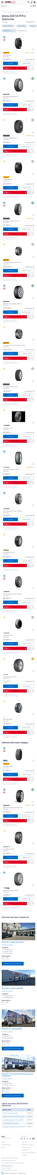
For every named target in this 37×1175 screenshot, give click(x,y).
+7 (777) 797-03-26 (7, 953)
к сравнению (29, 59)
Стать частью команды (29, 1152)
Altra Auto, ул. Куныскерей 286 (12, 988)
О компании (25, 1150)
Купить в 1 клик (26, 63)
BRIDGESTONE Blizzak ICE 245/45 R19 (13, 1116)
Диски (3, 1147)
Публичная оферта (6, 1168)
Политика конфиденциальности (9, 1170)
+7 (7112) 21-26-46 (7, 949)
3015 (34, 6)
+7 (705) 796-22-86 (7, 1038)
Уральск (4, 6)
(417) (32, 53)
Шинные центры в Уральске (9, 1158)
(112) (32, 805)
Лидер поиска (22, 1173)
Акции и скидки (26, 1147)
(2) (33, 135)
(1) (33, 467)
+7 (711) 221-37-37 (7, 1036)
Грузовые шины (6, 1144)
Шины (3, 1142)
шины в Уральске (8, 26)
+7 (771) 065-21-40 (7, 951)
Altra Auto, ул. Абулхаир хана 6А (13, 942)
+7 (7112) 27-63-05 (7, 995)
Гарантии (24, 1142)
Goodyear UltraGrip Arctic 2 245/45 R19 (14, 1127)
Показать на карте (7, 945)
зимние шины (21, 26)
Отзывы (24, 1155)
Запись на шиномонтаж (8, 1160)
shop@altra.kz (24, 1136)
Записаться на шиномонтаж (12, 963)
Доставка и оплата (27, 1144)
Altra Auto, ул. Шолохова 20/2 (12, 1029)
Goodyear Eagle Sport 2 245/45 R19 (12, 1120)
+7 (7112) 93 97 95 (7, 1083)
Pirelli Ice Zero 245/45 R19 (9, 1113)
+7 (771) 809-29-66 (7, 997)
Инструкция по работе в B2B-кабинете (12, 1163)
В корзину (10, 63)
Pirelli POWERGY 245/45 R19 (10, 1123)
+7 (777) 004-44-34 (7, 1085)
